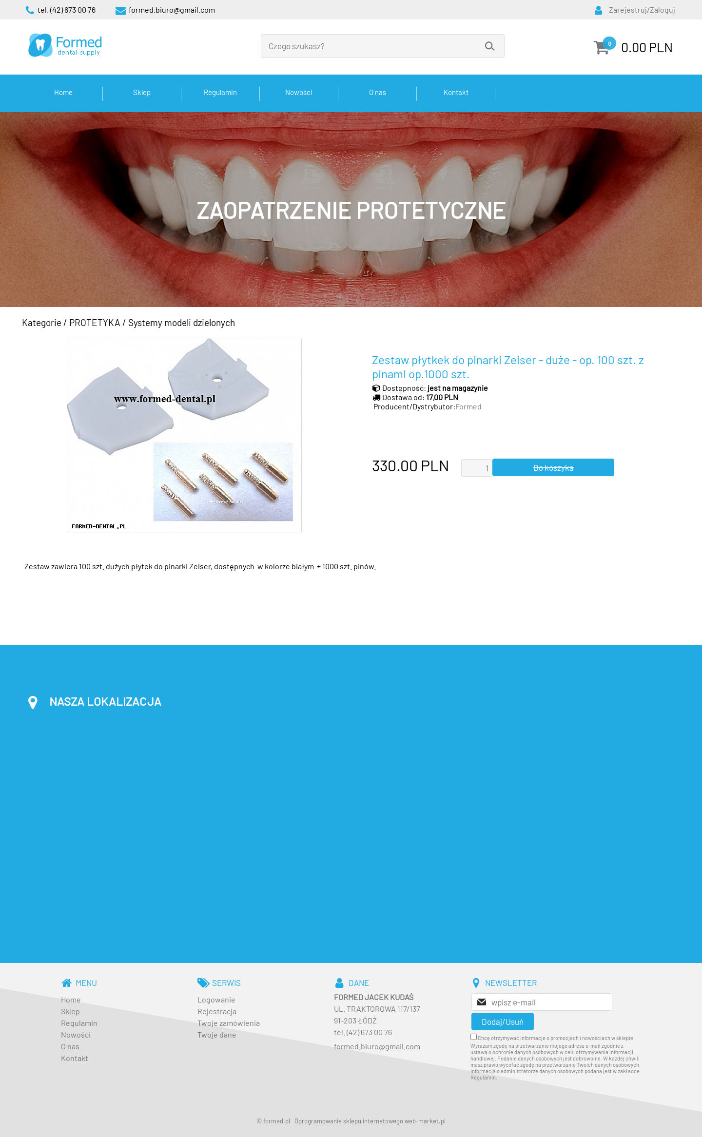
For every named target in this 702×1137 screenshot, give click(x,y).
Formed (468, 406)
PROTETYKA (94, 322)
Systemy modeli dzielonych (181, 322)
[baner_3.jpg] (351, 209)
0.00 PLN (647, 47)
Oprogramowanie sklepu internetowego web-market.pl (370, 1121)
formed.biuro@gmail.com (377, 1046)
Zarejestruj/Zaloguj (642, 9)
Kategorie (41, 322)
